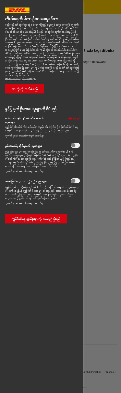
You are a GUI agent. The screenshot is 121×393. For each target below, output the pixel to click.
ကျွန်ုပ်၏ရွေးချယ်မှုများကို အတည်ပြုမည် (35, 219)
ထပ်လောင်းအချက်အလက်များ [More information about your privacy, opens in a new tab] (20, 78)
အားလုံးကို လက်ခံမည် (24, 89)
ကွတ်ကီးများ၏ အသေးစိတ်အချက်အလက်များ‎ (24, 135)
